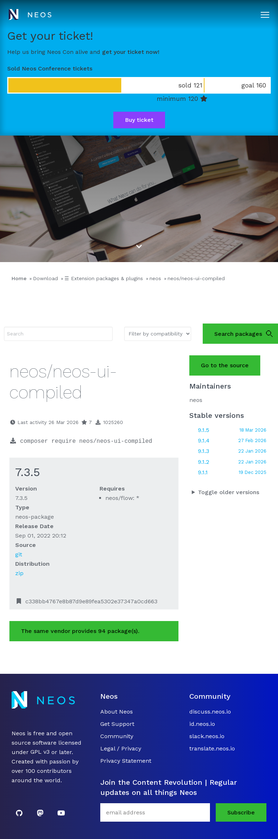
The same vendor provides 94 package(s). (80, 631)
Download (45, 278)
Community (116, 736)
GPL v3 (40, 752)
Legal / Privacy (120, 748)
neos (155, 278)
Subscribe (241, 812)
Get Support (117, 723)
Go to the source (225, 365)
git (18, 554)
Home (19, 278)
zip (19, 573)
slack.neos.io (206, 736)
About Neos (116, 711)
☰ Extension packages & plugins (103, 278)
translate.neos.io (212, 748)
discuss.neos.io (210, 711)
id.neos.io (202, 723)
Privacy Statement (125, 760)
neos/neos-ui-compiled (196, 278)
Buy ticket (139, 119)
